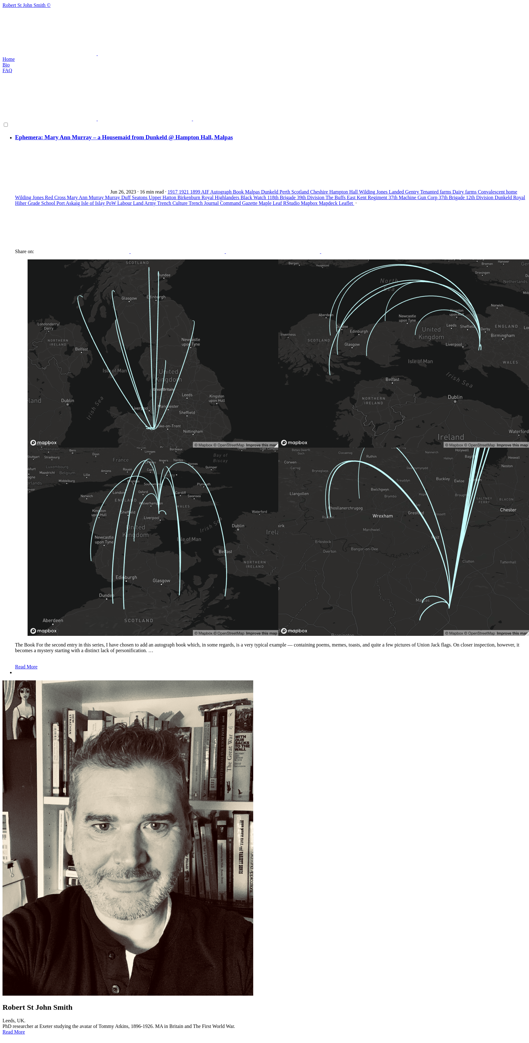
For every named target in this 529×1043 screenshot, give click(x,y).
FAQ (7, 70)
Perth (285, 191)
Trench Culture (173, 203)
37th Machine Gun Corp (414, 197)
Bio (6, 64)
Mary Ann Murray (86, 197)
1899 (195, 191)
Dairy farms (465, 191)
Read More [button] (14, 1032)
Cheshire (319, 191)
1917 (173, 191)
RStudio (292, 203)
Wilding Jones (374, 191)
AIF (205, 191)
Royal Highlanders (221, 197)
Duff (126, 197)
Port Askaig (68, 203)
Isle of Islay (93, 203)
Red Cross (56, 197)
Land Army (145, 203)
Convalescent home (497, 191)
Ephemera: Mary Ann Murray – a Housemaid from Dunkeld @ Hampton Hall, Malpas (124, 137)
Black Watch (253, 197)
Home (9, 59)
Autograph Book (227, 191)
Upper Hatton (163, 197)
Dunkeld (270, 191)
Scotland (300, 191)
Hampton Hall (344, 191)
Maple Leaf (271, 203)
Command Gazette (239, 203)
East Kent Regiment (368, 197)
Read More (26, 666)
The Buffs (336, 197)
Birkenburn (189, 197)
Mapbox (310, 203)
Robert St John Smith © (264, 29)
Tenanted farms (436, 191)
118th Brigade (282, 197)
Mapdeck (329, 203)
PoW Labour (119, 203)
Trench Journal (204, 203)
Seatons (140, 197)
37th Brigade (452, 197)
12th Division (480, 197)
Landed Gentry (404, 191)
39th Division (311, 197)
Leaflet (346, 203)
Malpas (253, 191)
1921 (184, 191)
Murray (113, 197)
